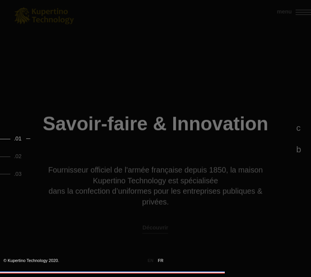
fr (160, 261)
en (151, 261)
